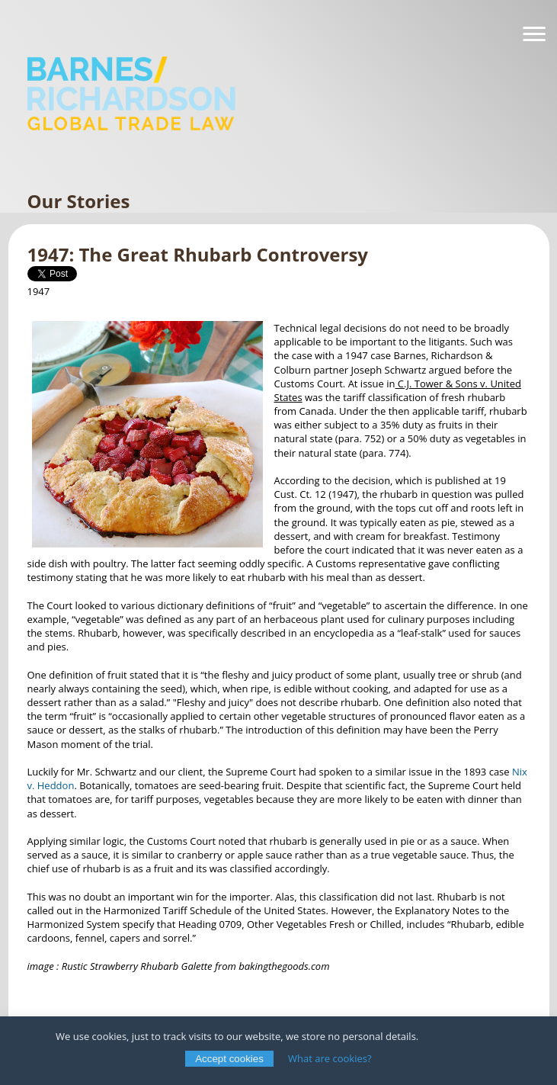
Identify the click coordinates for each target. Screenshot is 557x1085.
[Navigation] (534, 34)
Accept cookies (229, 1058)
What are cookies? (330, 1058)
